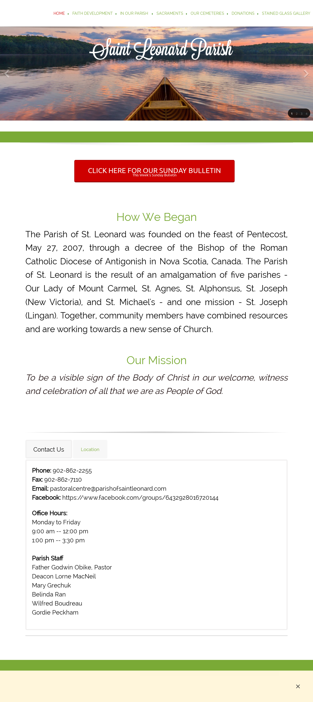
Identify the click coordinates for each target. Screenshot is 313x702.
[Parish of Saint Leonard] (32, 13)
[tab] (49, 449)
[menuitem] (59, 14)
